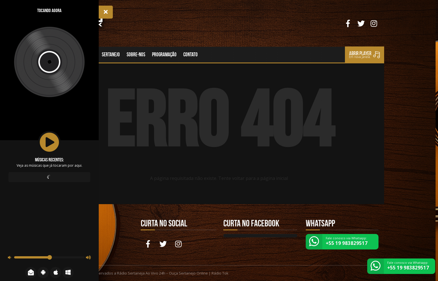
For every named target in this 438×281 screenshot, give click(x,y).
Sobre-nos (136, 54)
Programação (164, 54)
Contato (190, 54)
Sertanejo (111, 54)
